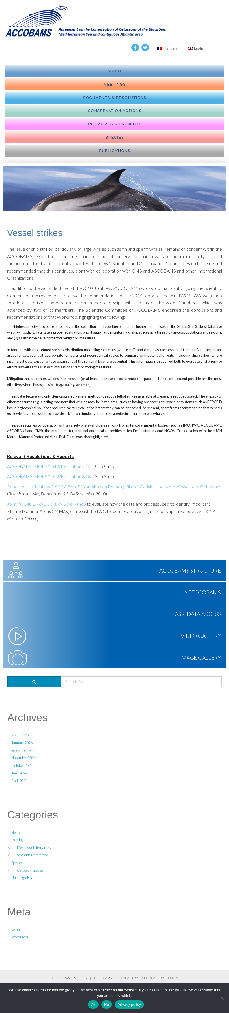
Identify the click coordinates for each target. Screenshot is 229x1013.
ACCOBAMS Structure (190, 570)
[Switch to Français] (167, 48)
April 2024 (19, 780)
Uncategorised (22, 877)
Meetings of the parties (34, 847)
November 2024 (23, 757)
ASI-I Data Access (198, 614)
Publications (114, 151)
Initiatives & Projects (115, 124)
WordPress (20, 937)
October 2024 (22, 765)
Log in (15, 929)
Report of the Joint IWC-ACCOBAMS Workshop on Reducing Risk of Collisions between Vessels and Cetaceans (114, 486)
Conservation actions (115, 111)
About (115, 71)
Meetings (18, 839)
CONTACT (174, 978)
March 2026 (20, 735)
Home (15, 832)
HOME (52, 978)
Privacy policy (129, 1005)
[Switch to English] (196, 48)
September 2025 (23, 750)
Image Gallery (200, 657)
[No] (222, 998)
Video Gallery (201, 635)
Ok (93, 1005)
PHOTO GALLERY (127, 978)
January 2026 (22, 742)
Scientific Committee (32, 855)
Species (115, 137)
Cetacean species (30, 870)
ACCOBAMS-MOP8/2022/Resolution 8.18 (49, 476)
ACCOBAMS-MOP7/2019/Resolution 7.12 (49, 466)
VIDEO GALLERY (153, 978)
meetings (115, 84)
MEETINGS (81, 978)
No (106, 1005)
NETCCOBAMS (202, 592)
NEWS (65, 978)
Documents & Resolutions (114, 98)
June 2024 (19, 773)
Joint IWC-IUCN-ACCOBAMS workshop (46, 503)
